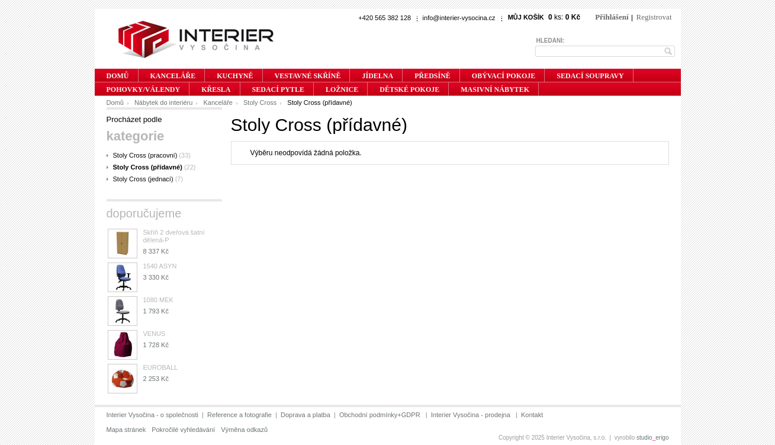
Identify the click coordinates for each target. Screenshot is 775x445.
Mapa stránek (126, 429)
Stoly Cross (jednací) (143, 179)
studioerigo (652, 437)
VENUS (154, 333)
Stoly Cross (259, 102)
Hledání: (550, 40)
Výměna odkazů (244, 429)
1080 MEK (158, 299)
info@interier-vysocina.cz (459, 17)
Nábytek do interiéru (163, 102)
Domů (115, 102)
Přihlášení (611, 16)
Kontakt (532, 414)
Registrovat (654, 16)
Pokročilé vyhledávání (183, 429)
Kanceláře (218, 102)
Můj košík (526, 17)
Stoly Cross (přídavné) (147, 167)
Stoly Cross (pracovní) (145, 155)
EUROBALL (160, 367)
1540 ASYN (160, 266)
